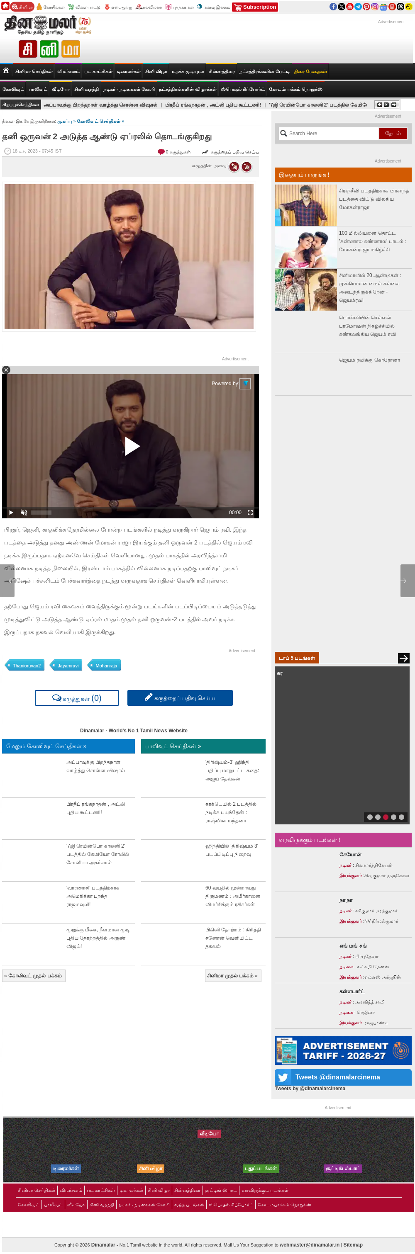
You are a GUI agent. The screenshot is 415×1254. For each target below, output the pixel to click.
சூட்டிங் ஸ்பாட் (221, 1190)
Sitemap (353, 1245)
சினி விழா (156, 71)
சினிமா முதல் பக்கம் (232, 976)
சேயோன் (350, 855)
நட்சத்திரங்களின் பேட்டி (264, 71)
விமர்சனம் (68, 71)
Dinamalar (104, 1245)
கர (280, 673)
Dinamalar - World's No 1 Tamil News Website (134, 731)
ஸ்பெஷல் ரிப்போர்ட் (243, 89)
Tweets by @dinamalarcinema (310, 1088)
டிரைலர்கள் (129, 71)
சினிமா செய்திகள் (36, 1190)
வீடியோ (61, 89)
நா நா (345, 900)
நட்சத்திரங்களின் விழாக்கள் (188, 89)
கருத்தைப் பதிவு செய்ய (230, 151)
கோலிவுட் (28, 1204)
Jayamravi (68, 665)
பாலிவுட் (53, 1204)
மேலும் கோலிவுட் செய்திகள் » (46, 746)
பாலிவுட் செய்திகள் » (173, 746)
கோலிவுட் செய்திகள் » (100, 121)
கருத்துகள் (77, 697)
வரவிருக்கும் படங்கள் (265, 1190)
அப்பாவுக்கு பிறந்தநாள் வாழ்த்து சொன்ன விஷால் (100, 105)
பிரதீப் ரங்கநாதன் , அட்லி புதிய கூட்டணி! (213, 105)
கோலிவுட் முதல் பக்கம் (33, 976)
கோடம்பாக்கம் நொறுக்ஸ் (295, 89)
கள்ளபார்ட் (352, 991)
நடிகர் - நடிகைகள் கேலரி (129, 89)
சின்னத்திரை (222, 71)
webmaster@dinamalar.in (309, 1245)
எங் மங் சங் (353, 946)
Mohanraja (106, 665)
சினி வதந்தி (86, 89)
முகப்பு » (67, 121)
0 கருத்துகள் (179, 151)
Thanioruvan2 (27, 665)
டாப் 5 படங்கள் (297, 658)
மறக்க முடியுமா (188, 71)
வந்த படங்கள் (189, 1204)
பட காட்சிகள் (98, 71)
